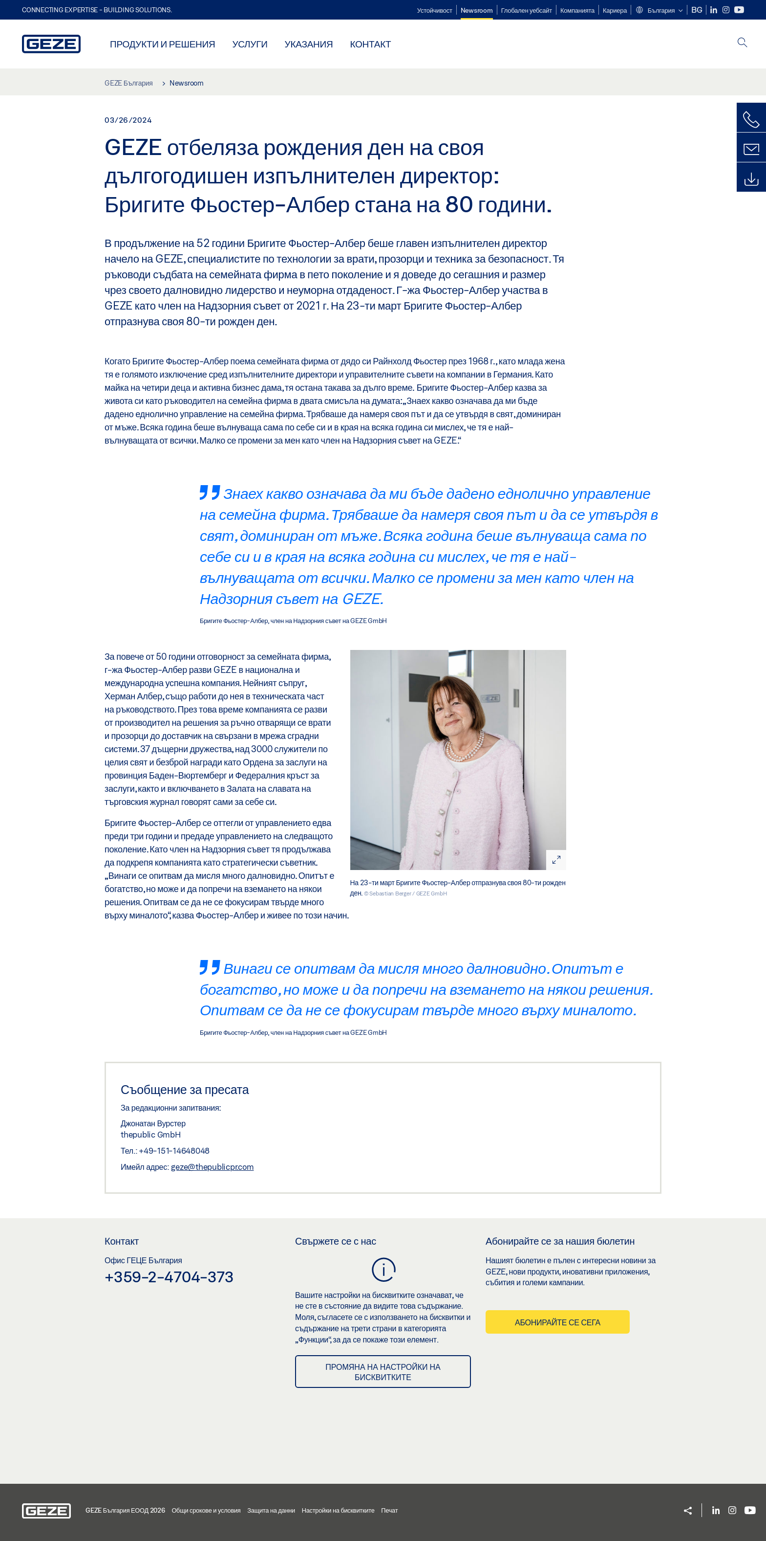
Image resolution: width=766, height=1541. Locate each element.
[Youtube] (739, 10)
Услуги (249, 43)
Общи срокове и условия (205, 1510)
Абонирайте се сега (557, 1322)
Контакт (370, 43)
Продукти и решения (162, 43)
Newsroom (477, 10)
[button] (658, 11)
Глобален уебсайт (526, 10)
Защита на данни (271, 1510)
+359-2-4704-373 (169, 1276)
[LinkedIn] (714, 10)
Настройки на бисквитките (338, 1510)
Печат (389, 1510)
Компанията (577, 10)
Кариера (615, 10)
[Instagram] (727, 10)
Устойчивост (434, 10)
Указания (309, 43)
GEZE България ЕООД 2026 (125, 1510)
